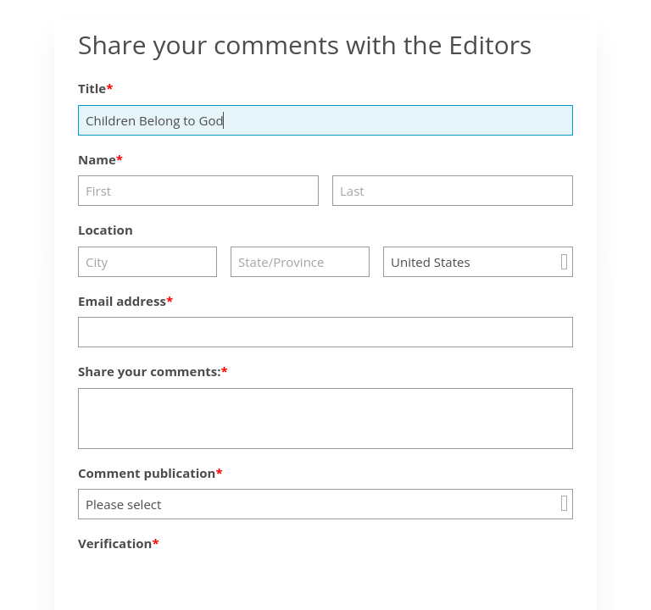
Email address (122, 300)
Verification (115, 543)
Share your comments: (149, 371)
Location (105, 229)
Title (92, 88)
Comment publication (146, 472)
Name (97, 159)
